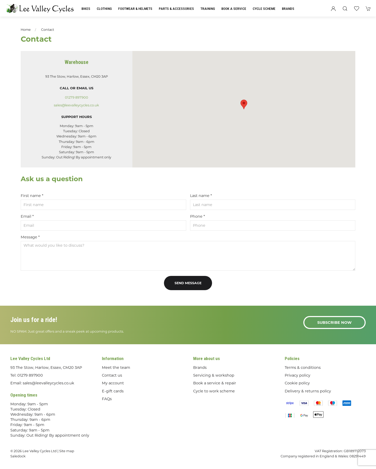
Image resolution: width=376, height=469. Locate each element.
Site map (66, 451)
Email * (27, 216)
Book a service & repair (214, 383)
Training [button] (207, 8)
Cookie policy (297, 383)
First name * (32, 195)
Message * (30, 237)
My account (113, 383)
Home (26, 30)
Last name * (201, 195)
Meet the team (116, 367)
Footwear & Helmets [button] (135, 8)
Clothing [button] (104, 8)
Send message (188, 283)
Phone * (197, 216)
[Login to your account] (333, 8)
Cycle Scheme (264, 8)
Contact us (112, 375)
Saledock (18, 456)
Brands (288, 8)
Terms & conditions (303, 367)
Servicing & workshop (213, 375)
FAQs (107, 399)
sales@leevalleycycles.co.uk (76, 105)
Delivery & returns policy (308, 391)
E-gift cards (113, 391)
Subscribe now (334, 322)
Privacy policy (297, 375)
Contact (47, 30)
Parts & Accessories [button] (176, 8)
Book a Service (233, 8)
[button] (345, 8)
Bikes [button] (85, 8)
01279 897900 (76, 97)
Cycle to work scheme (214, 391)
